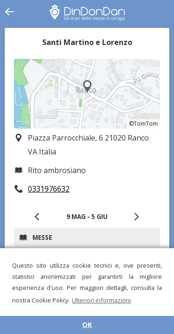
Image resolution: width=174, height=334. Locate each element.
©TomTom (143, 124)
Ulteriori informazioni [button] (101, 300)
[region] (87, 93)
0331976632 (49, 189)
